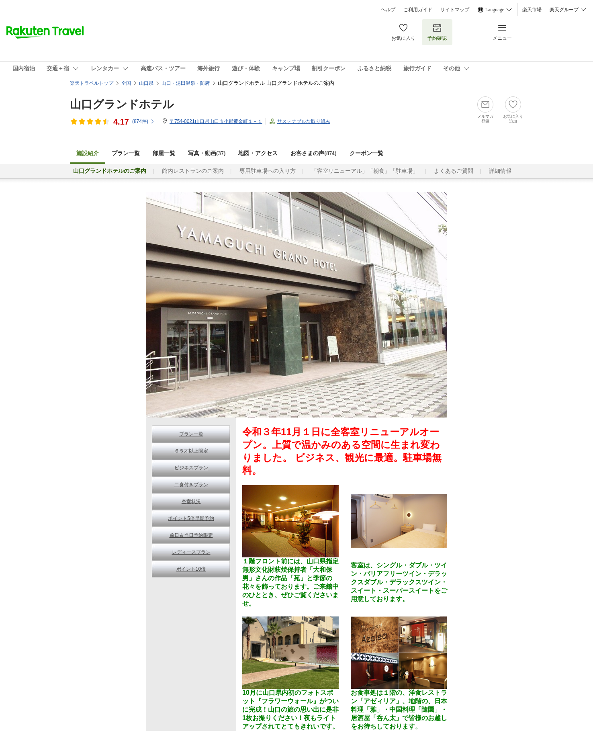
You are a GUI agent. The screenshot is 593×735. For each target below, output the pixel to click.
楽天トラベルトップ (91, 83)
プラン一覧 (126, 153)
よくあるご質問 (453, 171)
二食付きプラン (191, 484)
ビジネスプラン (191, 468)
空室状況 (191, 501)
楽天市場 (532, 9)
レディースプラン (191, 552)
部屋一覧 (164, 153)
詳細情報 (500, 171)
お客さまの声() (313, 153)
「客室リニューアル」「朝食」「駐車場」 (364, 171)
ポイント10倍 (191, 569)
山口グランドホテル (122, 104)
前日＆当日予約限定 (191, 535)
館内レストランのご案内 (193, 171)
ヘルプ (388, 9)
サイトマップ (454, 9)
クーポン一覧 (366, 153)
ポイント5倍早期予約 (191, 518)
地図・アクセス (258, 153)
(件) (143, 121)
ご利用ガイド (417, 9)
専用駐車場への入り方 (267, 171)
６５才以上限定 (191, 451)
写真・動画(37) (206, 153)
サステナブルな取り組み (303, 121)
